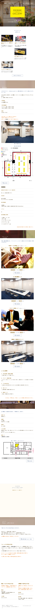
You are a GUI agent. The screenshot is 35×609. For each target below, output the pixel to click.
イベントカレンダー (18, 3)
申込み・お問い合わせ (26, 3)
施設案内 (5, 3)
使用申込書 (13, 546)
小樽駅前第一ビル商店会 (5, 436)
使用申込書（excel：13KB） (27, 539)
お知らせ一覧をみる (17, 75)
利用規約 (6, 119)
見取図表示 (18, 335)
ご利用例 (9, 3)
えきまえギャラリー (5, 1)
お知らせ (31, 3)
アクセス (13, 3)
